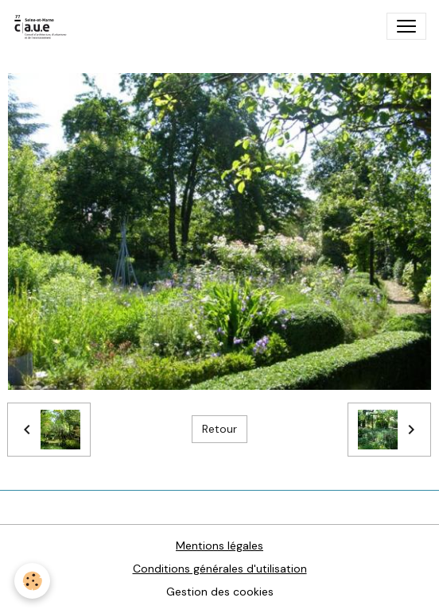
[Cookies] (32, 581)
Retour (219, 429)
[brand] (44, 26)
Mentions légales (219, 545)
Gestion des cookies (220, 591)
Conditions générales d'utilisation (220, 568)
